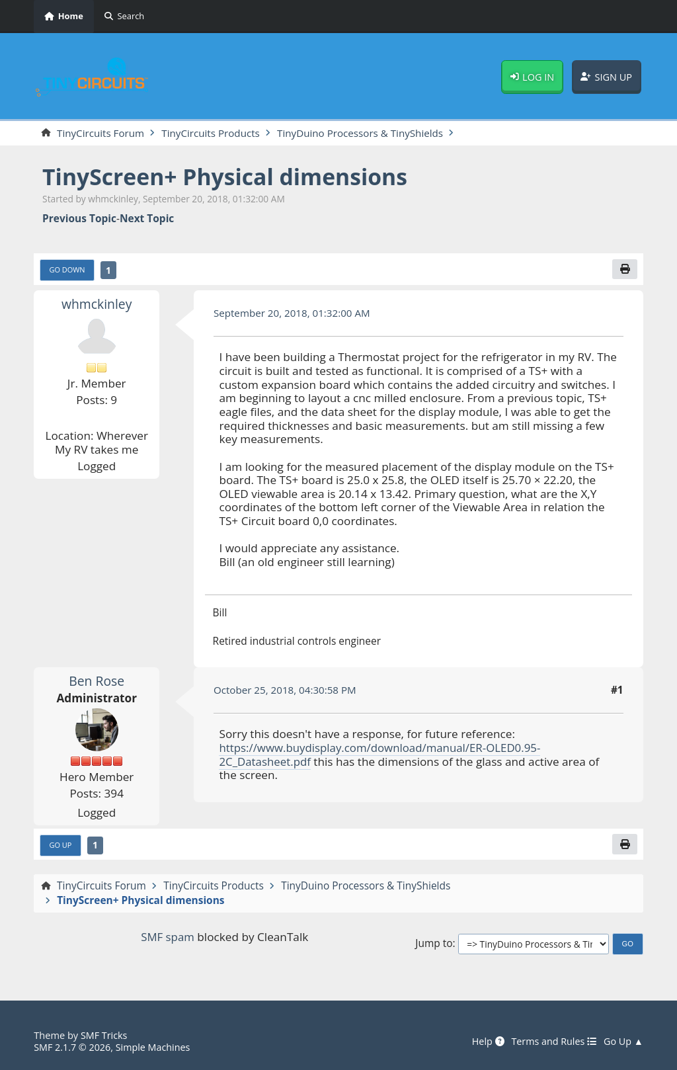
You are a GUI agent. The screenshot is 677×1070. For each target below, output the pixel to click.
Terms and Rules (552, 1042)
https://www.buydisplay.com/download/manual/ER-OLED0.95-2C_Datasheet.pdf (383, 755)
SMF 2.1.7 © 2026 (73, 1046)
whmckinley (97, 304)
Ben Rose (96, 681)
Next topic (147, 219)
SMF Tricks (104, 1035)
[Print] (624, 269)
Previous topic (79, 219)
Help (483, 1042)
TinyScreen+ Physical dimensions (228, 176)
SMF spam (167, 937)
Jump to (433, 944)
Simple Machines (155, 1046)
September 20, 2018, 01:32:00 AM (294, 313)
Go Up (61, 845)
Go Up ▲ (623, 1042)
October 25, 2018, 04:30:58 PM (286, 690)
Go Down (68, 270)
